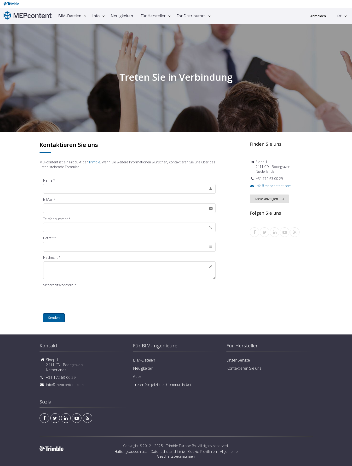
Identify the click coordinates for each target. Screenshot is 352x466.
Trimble (94, 162)
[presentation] (79, 298)
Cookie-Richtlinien (202, 451)
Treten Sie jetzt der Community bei (162, 384)
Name (47, 180)
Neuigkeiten (122, 15)
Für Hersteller (153, 15)
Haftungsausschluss (131, 451)
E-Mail (47, 199)
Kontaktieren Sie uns (243, 368)
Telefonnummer (55, 219)
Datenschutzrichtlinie (168, 451)
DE (339, 15)
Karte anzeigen (270, 199)
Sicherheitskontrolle (58, 285)
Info (96, 15)
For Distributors (191, 15)
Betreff (48, 238)
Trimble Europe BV (181, 445)
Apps (137, 376)
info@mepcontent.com (273, 186)
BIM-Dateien (69, 15)
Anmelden (318, 16)
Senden (54, 317)
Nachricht (50, 257)
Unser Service (238, 360)
